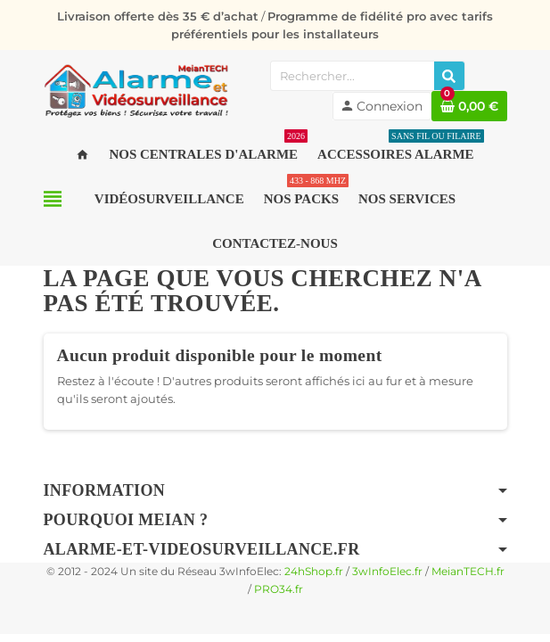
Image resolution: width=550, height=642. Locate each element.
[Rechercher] (449, 76)
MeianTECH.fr (468, 571)
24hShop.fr (313, 571)
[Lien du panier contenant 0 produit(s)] (469, 106)
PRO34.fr (278, 589)
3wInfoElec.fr (387, 571)
